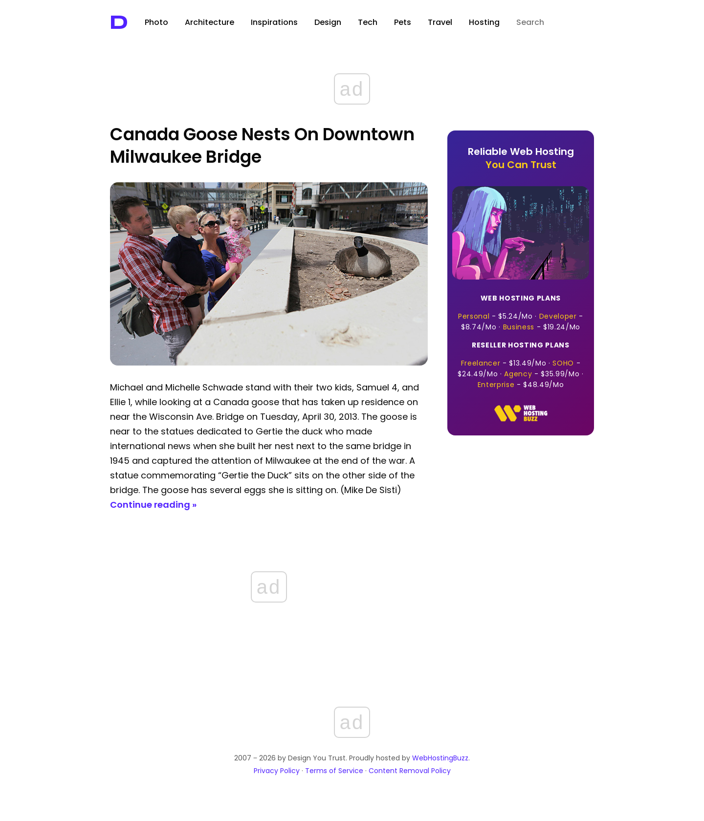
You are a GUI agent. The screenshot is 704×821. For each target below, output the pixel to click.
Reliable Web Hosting (521, 158)
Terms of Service (334, 771)
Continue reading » (153, 504)
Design (327, 22)
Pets (402, 22)
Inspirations (274, 22)
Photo (156, 22)
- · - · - (520, 312)
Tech (367, 22)
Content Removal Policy (410, 771)
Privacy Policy (277, 771)
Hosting (484, 22)
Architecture (209, 22)
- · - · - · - (520, 364)
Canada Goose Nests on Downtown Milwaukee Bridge (262, 145)
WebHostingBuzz (440, 758)
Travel (440, 22)
